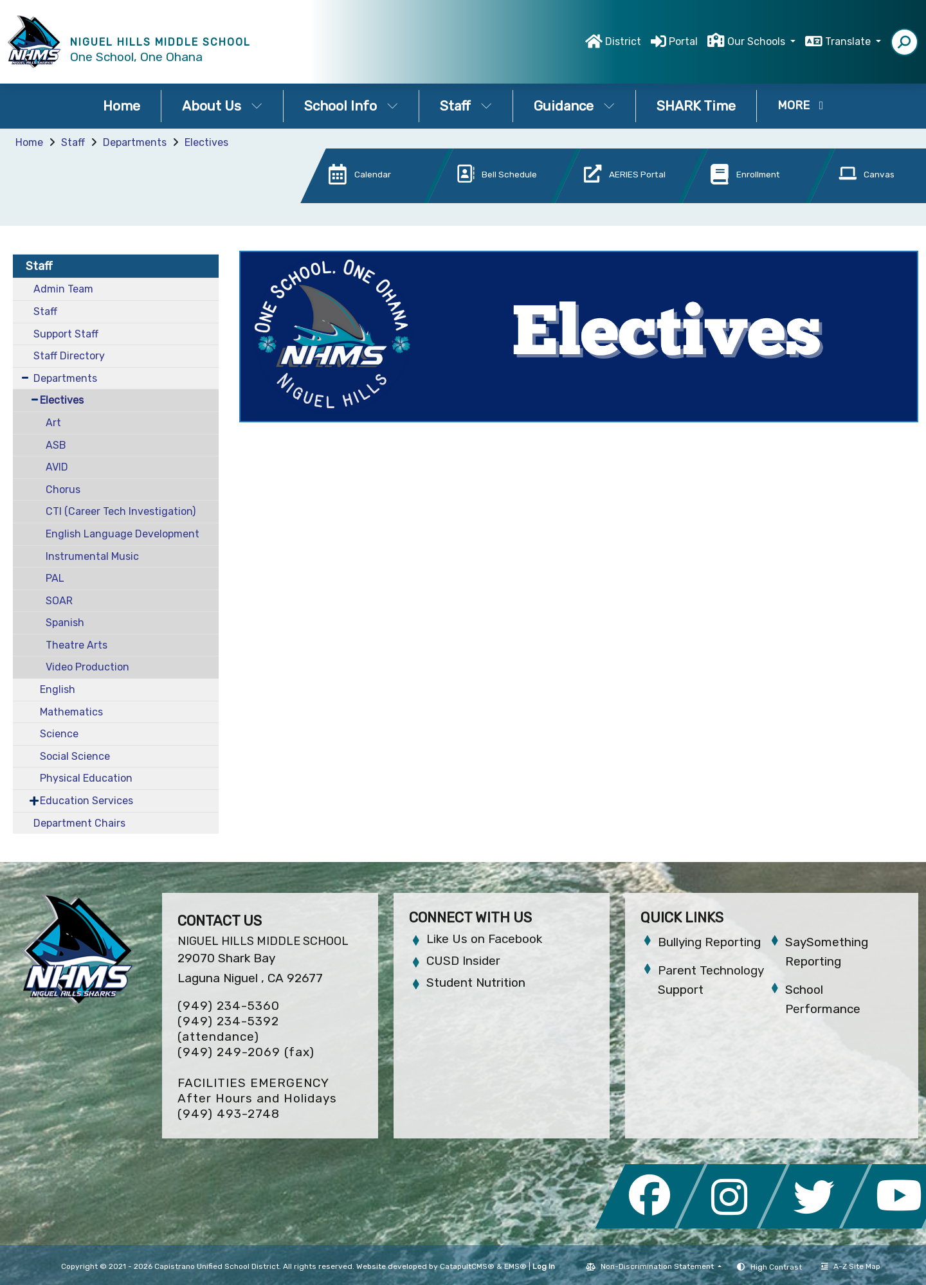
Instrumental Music (92, 556)
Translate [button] (849, 41)
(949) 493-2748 (228, 1113)
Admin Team (63, 289)
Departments (135, 142)
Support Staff (65, 334)
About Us (222, 106)
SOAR (59, 601)
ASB (56, 445)
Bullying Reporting (709, 942)
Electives (206, 142)
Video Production (87, 667)
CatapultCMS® (467, 1266)
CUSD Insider (463, 960)
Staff (466, 106)
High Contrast (776, 1267)
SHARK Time (696, 106)
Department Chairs (79, 823)
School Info (351, 106)
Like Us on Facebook (484, 938)
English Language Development (122, 534)
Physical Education (86, 778)
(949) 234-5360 (228, 1005)
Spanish (65, 622)
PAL (55, 578)
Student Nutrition (475, 982)
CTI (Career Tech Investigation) (120, 511)
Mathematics (71, 712)
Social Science (75, 756)
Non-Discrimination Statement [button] (658, 1266)
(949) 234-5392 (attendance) (228, 1029)
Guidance (574, 106)
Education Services (86, 801)
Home (121, 106)
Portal (683, 41)
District (623, 41)
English (57, 689)
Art (53, 423)
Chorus (63, 489)
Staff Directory (69, 356)
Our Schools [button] (757, 41)
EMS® (515, 1266)
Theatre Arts (76, 645)
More (800, 105)
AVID (57, 467)
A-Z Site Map (850, 1266)
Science (59, 734)
